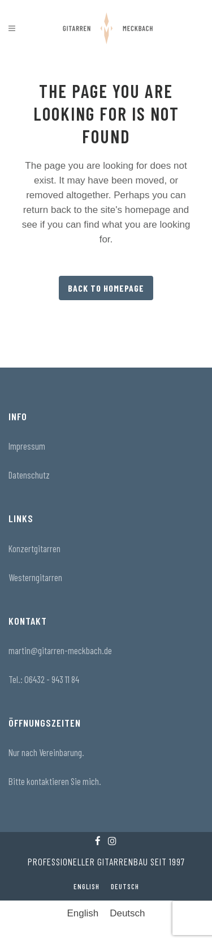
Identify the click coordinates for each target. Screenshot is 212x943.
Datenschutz (29, 474)
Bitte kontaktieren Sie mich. (54, 781)
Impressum (26, 445)
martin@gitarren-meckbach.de (60, 650)
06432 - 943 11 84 (51, 679)
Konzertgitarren (34, 548)
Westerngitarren (35, 577)
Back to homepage (106, 288)
